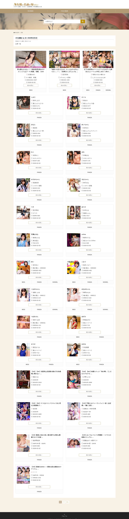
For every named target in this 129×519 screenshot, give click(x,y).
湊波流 (35, 128)
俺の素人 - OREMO (39, 268)
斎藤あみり (86, 440)
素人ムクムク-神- (38, 131)
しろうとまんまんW (99, 77)
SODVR (35, 380)
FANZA (98, 90)
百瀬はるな (34, 234)
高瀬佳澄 (36, 182)
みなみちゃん (86, 289)
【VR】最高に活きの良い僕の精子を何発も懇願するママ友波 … (46, 436)
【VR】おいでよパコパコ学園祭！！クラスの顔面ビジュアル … (96, 436)
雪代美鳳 (93, 408)
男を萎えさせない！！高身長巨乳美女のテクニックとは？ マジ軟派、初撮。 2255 (31, 70)
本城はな (86, 155)
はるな (84, 344)
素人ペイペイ (87, 323)
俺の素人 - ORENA (39, 323)
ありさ (84, 207)
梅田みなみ (86, 292)
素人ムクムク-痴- (88, 103)
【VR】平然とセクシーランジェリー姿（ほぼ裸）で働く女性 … (96, 404)
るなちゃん (85, 179)
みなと (33, 124)
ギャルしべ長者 (65, 77)
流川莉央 (65, 74)
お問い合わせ (77, 515)
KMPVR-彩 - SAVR (39, 443)
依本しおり (36, 100)
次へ (68, 497)
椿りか (103, 74)
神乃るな (86, 182)
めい (32, 261)
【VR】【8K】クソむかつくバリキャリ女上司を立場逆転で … (46, 404)
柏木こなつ (86, 265)
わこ (32, 152)
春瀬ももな (36, 237)
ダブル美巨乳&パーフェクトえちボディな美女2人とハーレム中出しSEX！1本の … (98, 70)
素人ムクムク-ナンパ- (90, 131)
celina (84, 234)
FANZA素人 (98, 11)
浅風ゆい (86, 408)
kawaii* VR (87, 411)
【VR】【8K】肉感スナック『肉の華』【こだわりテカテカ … (96, 372)
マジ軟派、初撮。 (32, 77)
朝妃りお (36, 377)
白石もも (86, 210)
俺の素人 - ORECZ (39, 295)
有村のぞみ (96, 74)
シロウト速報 (37, 185)
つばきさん (34, 316)
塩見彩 (35, 408)
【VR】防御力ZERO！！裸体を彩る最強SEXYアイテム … (46, 466)
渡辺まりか (36, 347)
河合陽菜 (86, 347)
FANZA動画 (64, 11)
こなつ (84, 261)
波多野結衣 (36, 440)
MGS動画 (30, 11)
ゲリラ (35, 213)
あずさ (84, 316)
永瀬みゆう (31, 74)
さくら (84, 97)
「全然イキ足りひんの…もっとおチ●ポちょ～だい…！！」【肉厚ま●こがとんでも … (64, 70)
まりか (33, 344)
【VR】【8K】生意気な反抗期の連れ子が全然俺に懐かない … (46, 372)
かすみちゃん (35, 179)
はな (83, 152)
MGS (30, 90)
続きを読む (30, 85)
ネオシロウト (37, 158)
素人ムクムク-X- (38, 103)
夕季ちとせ (86, 377)
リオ (32, 207)
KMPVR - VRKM (38, 473)
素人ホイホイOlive (89, 240)
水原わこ (36, 155)
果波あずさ (86, 320)
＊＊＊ (35, 470)
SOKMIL (108, 90)
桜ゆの (85, 100)
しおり (33, 97)
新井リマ (95, 440)
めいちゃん (85, 124)
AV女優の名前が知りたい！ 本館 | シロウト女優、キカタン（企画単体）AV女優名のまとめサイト (40, 32)
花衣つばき (36, 320)
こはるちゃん (35, 289)
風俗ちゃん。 (87, 213)
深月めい (86, 128)
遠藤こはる (36, 292)
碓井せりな (86, 237)
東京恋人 (36, 240)
